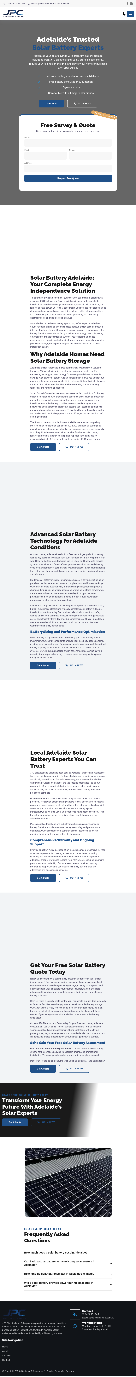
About (5, 1352)
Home (5, 1347)
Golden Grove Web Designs (60, 1372)
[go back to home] (14, 1315)
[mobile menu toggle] (130, 14)
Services (6, 1356)
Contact (6, 1360)
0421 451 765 (82, 103)
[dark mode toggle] (124, 13)
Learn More (51, 103)
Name (68, 141)
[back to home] (13, 13)
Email (45, 154)
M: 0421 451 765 (90, 1315)
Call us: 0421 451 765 (14, 4)
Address (68, 167)
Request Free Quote (68, 178)
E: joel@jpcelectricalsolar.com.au (98, 1318)
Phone (90, 154)
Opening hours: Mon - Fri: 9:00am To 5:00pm (48, 4)
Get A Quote (43, 447)
